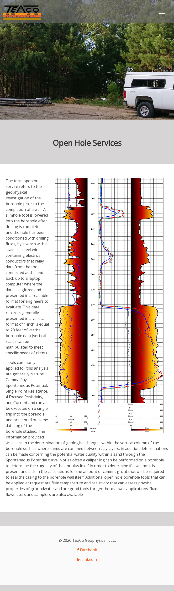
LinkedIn (87, 559)
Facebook (87, 550)
